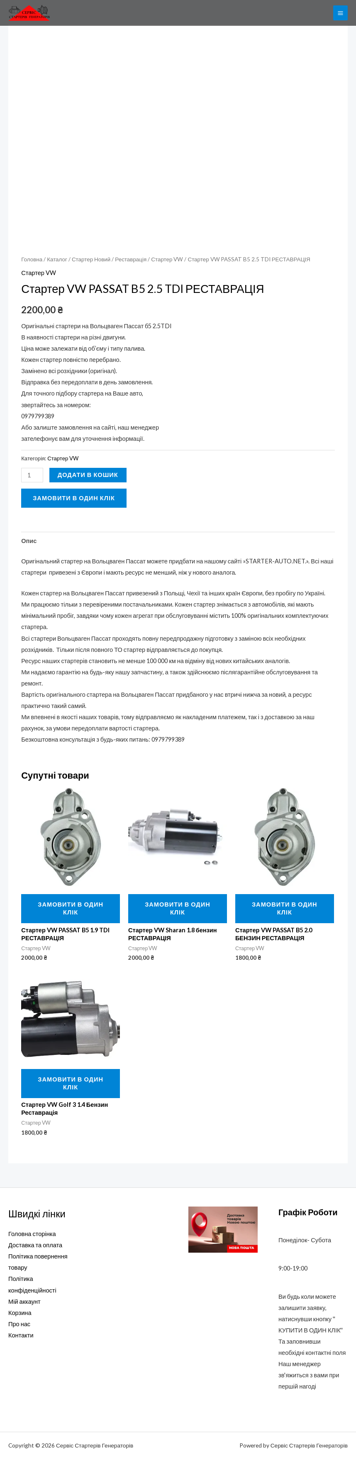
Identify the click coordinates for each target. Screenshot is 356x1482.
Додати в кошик (88, 474)
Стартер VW (167, 259)
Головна (31, 259)
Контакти (21, 1335)
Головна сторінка (32, 1233)
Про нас (19, 1323)
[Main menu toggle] (340, 12)
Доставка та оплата (35, 1245)
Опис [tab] (29, 540)
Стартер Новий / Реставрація (109, 259)
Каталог (57, 259)
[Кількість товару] (32, 475)
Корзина (20, 1312)
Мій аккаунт (24, 1301)
